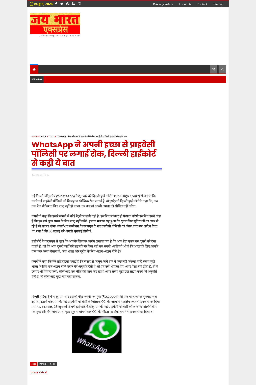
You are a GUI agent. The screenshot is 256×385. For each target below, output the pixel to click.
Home (35, 136)
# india (42, 363)
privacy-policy (163, 4)
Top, (46, 175)
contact (202, 4)
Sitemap (217, 4)
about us (184, 4)
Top (51, 136)
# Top (52, 363)
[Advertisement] (165, 36)
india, (39, 175)
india (43, 136)
